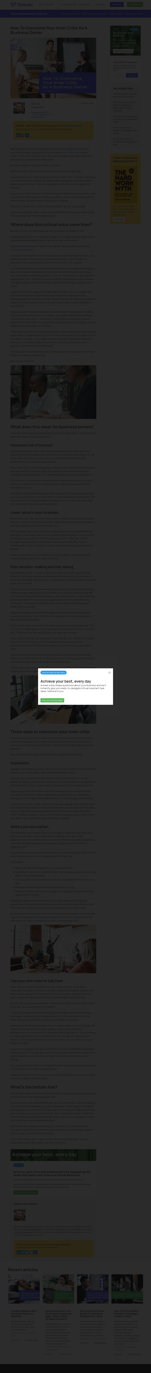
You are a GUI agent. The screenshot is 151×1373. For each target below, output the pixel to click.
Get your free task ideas (52, 700)
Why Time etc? (46, 4)
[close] (109, 672)
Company (100, 4)
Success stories (68, 4)
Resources (84, 4)
